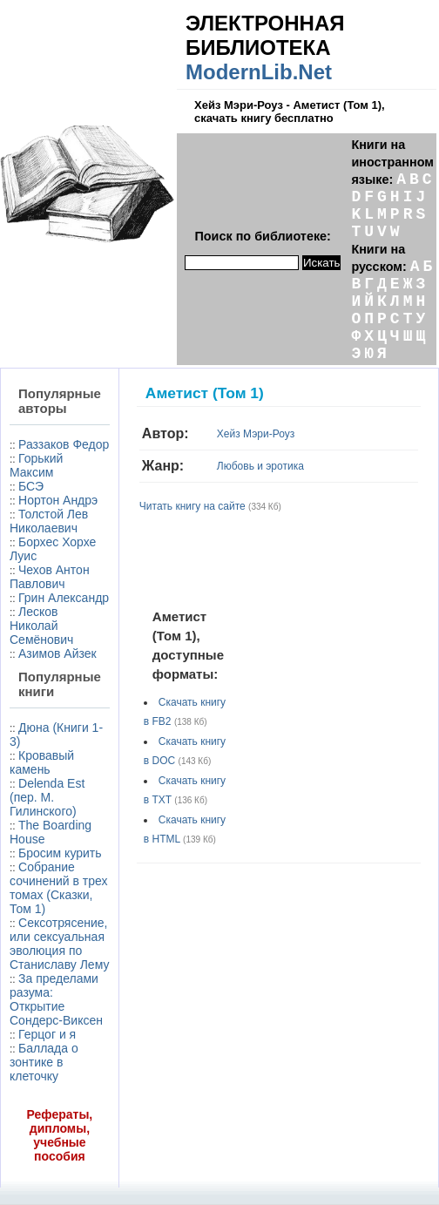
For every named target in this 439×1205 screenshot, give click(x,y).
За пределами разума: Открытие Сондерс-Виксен (56, 999)
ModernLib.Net (259, 72)
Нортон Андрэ (58, 500)
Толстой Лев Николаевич (49, 521)
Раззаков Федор (63, 444)
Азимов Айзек (57, 653)
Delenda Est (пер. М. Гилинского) (47, 797)
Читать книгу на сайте (192, 506)
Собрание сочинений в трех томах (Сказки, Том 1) (59, 888)
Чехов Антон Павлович (50, 577)
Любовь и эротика (260, 466)
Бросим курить (60, 853)
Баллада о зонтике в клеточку (44, 1062)
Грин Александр (63, 598)
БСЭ (31, 486)
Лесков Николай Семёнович (41, 626)
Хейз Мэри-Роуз (255, 434)
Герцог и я (47, 1034)
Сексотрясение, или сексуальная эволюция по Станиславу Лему (59, 943)
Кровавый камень (42, 762)
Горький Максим (36, 465)
